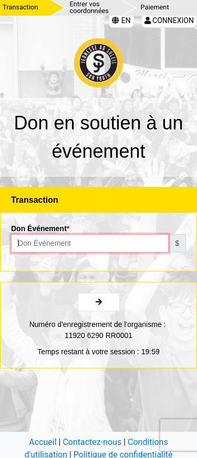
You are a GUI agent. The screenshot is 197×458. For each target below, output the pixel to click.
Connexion (169, 20)
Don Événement (39, 228)
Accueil (42, 442)
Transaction (20, 7)
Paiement (155, 7)
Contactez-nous (92, 442)
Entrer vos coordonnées (89, 7)
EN (121, 20)
